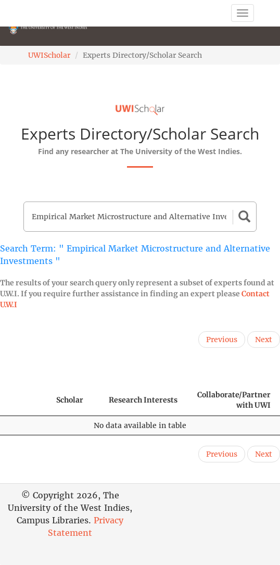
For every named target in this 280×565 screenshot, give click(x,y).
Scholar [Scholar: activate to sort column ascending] (69, 400)
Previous (221, 339)
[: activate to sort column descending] (23, 400)
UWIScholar (49, 55)
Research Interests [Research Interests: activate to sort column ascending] (143, 400)
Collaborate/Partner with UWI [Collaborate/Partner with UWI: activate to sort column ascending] (234, 400)
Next (263, 339)
